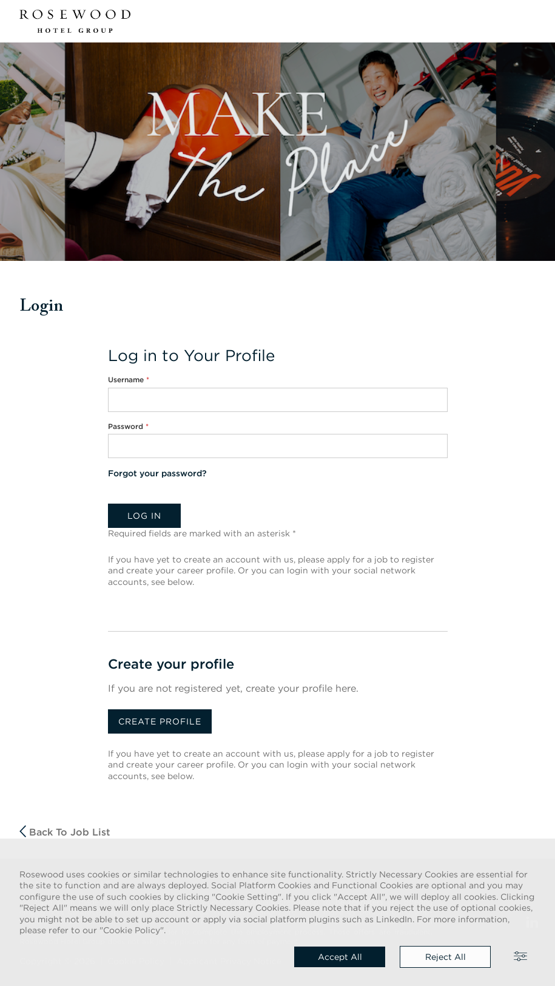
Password (128, 426)
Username (128, 379)
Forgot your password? (157, 473)
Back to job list (64, 831)
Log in (144, 515)
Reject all (445, 956)
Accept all (340, 956)
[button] (528, 21)
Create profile (159, 721)
